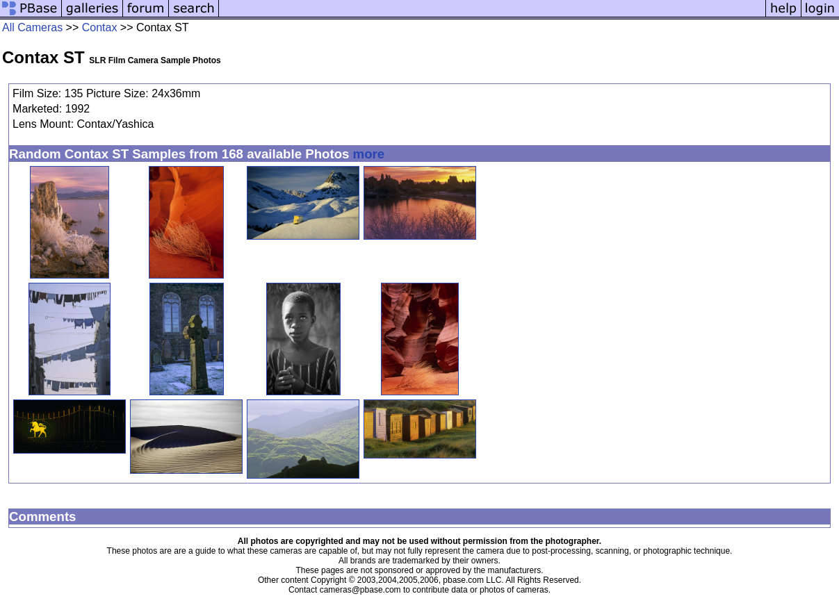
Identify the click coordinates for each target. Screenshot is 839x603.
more (369, 154)
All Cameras (32, 27)
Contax (99, 27)
